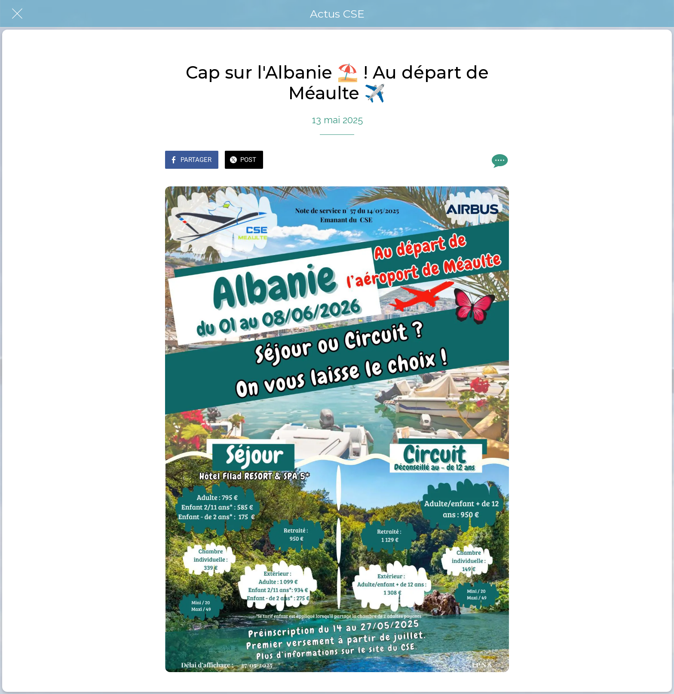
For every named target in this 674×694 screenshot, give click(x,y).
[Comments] (498, 160)
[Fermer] (17, 14)
